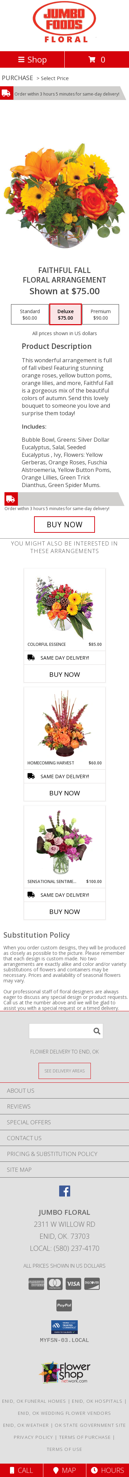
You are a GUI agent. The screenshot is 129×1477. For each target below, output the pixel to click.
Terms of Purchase (85, 1437)
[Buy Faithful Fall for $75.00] (64, 524)
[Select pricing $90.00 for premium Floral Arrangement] (101, 314)
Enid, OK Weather (26, 1425)
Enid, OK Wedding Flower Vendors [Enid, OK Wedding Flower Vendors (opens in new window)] (64, 1413)
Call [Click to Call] (21, 1470)
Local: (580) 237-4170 (64, 1248)
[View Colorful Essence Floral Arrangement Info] (64, 605)
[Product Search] (66, 1031)
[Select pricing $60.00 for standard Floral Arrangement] (30, 314)
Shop (32, 59)
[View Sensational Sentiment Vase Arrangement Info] (64, 842)
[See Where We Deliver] (65, 1070)
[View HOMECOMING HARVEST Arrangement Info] (64, 723)
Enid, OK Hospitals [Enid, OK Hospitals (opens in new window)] (97, 1401)
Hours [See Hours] (107, 1470)
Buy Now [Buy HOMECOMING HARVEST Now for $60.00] (64, 793)
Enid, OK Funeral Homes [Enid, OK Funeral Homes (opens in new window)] (34, 1401)
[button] (64, 1327)
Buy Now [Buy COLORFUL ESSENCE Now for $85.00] (64, 674)
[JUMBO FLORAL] (64, 41)
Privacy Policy (33, 1437)
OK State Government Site (90, 1425)
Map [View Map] (64, 1470)
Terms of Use (65, 1449)
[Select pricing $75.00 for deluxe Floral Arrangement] (65, 314)
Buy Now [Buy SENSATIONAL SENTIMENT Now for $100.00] (64, 911)
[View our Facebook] (64, 1194)
